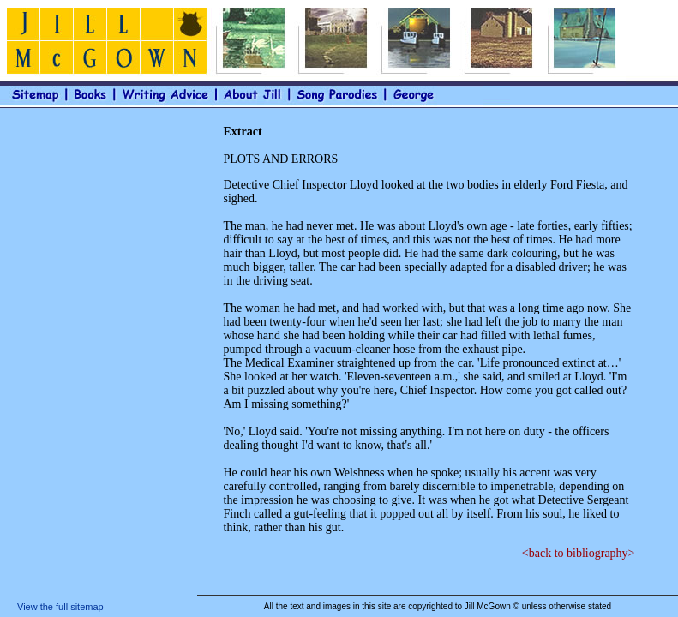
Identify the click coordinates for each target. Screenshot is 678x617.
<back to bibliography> (578, 553)
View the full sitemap (60, 607)
